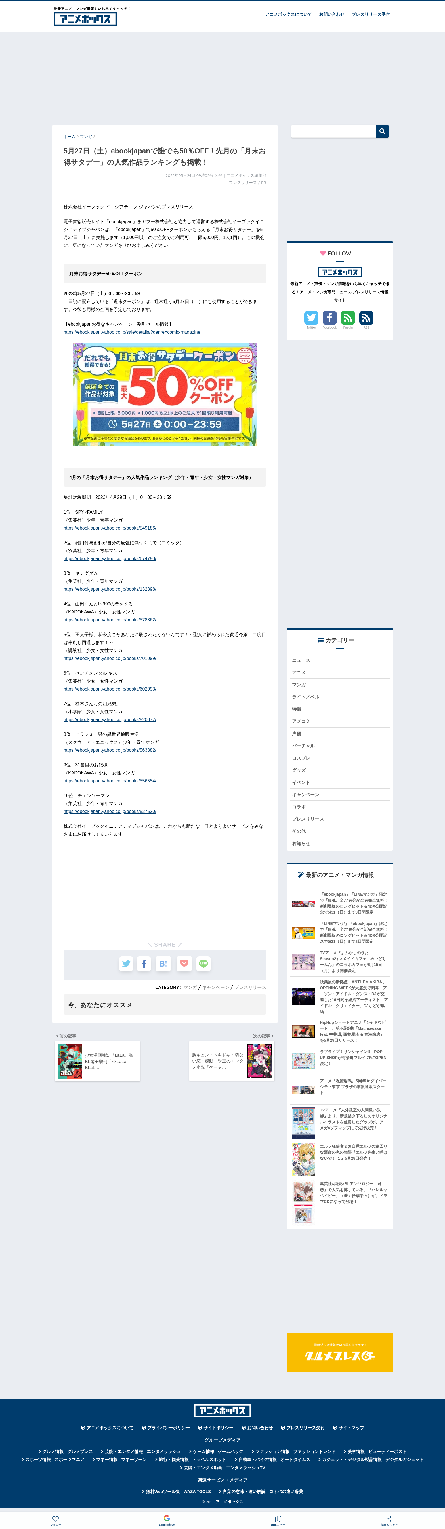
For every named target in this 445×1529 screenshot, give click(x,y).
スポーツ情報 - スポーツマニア (54, 1465)
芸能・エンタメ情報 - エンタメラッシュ (143, 1457)
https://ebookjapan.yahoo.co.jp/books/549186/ (110, 528)
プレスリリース (250, 987)
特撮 (297, 710)
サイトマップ (351, 1433)
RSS (366, 327)
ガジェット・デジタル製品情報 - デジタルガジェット (373, 1465)
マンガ (190, 987)
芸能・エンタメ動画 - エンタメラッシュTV (224, 1473)
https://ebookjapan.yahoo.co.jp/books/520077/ (110, 719)
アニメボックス (229, 1507)
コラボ (299, 811)
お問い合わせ (332, 14)
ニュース (301, 660)
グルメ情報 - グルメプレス (67, 1457)
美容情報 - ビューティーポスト (377, 1457)
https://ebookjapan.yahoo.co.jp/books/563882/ (110, 750)
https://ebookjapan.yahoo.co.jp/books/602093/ (110, 689)
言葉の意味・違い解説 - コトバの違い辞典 (263, 1497)
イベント (301, 786)
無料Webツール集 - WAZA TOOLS (178, 1497)
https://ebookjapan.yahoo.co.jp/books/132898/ (110, 589)
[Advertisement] (222, 75)
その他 (299, 836)
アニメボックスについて (288, 14)
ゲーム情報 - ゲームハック (218, 1457)
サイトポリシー (218, 1433)
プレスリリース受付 (371, 14)
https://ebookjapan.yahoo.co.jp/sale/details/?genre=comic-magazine (132, 332)
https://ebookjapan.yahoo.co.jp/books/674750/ (110, 558)
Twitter (311, 327)
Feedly (348, 327)
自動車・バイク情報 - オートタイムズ (274, 1465)
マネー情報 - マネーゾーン (121, 1465)
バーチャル (304, 748)
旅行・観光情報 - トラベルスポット (192, 1465)
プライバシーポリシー (168, 1433)
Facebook (330, 327)
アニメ (299, 673)
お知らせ (301, 849)
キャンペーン (215, 987)
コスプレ (301, 761)
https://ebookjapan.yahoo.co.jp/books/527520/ (110, 811)
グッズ (299, 773)
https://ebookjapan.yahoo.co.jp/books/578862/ (110, 619)
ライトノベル (306, 698)
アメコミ (301, 723)
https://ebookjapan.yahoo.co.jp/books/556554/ (110, 780)
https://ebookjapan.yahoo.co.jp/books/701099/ (110, 658)
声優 (297, 735)
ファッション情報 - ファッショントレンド (295, 1457)
